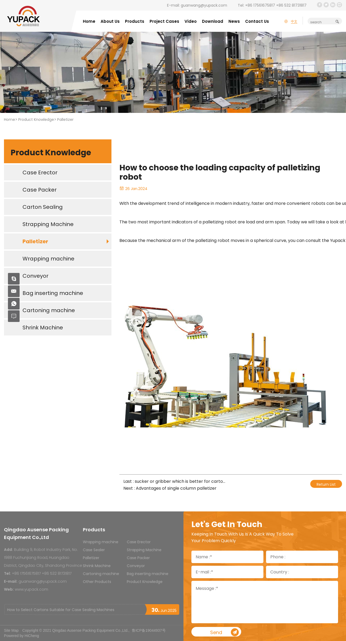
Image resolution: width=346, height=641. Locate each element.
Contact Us (257, 21)
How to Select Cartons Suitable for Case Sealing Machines (60, 609)
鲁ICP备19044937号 (149, 630)
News (234, 21)
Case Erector (139, 542)
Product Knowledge (36, 119)
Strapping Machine (144, 549)
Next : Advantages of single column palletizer (170, 488)
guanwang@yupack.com (204, 5)
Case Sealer (94, 549)
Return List (326, 484)
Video (191, 21)
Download (212, 21)
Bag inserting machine (147, 573)
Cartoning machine (101, 573)
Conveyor (136, 565)
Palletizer (65, 119)
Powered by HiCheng (21, 636)
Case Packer (138, 557)
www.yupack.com (31, 589)
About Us (110, 21)
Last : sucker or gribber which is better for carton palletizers (175, 481)
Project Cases (164, 21)
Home (89, 21)
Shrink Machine (97, 565)
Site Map (11, 630)
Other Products (97, 581)
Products (134, 21)
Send (234, 632)
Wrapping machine (100, 542)
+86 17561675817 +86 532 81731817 (276, 5)
